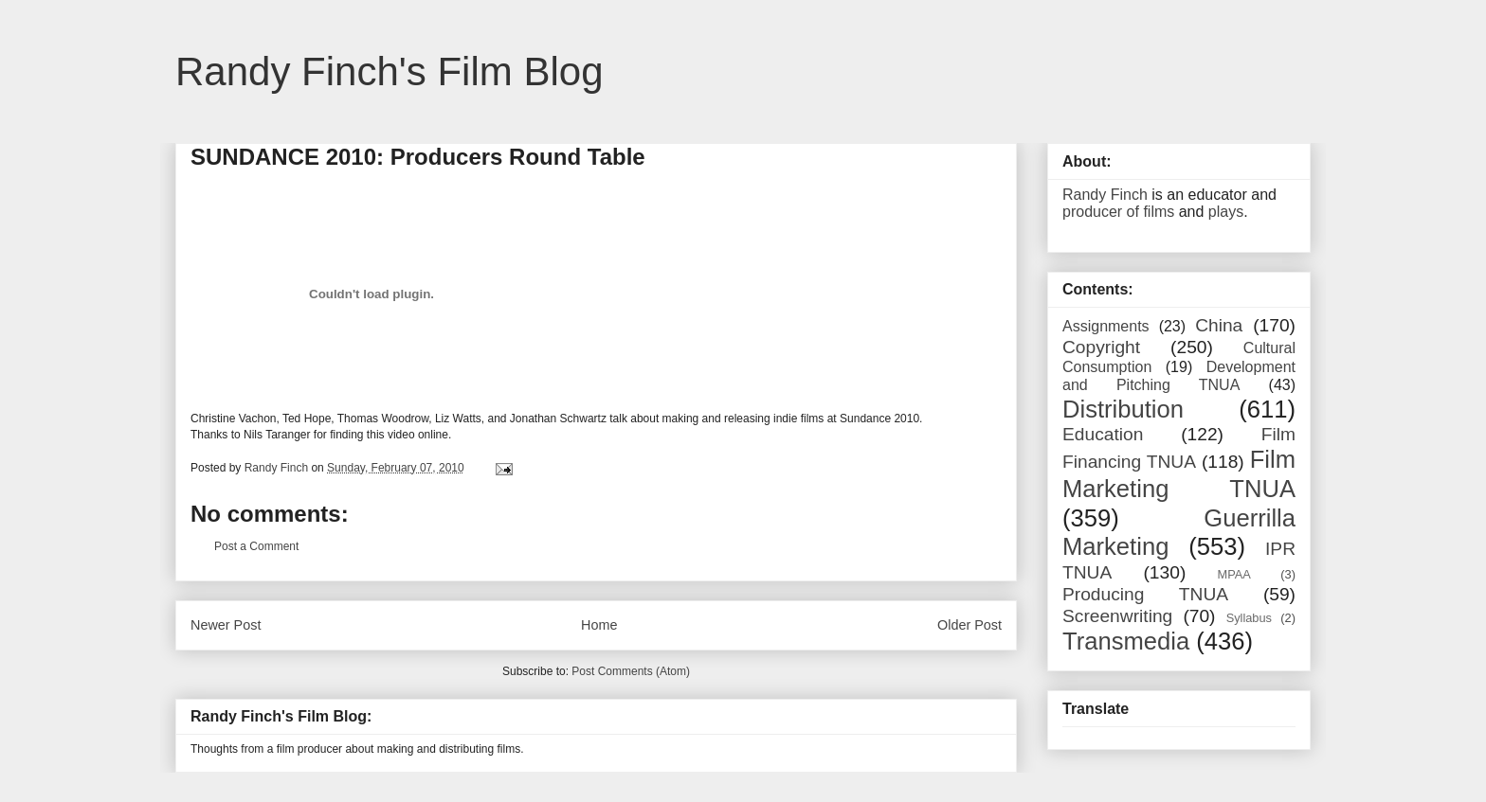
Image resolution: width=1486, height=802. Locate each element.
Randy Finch (1105, 195)
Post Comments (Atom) (630, 671)
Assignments (1106, 326)
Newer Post (225, 625)
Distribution (1123, 409)
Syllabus (1249, 618)
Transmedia (1125, 641)
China (1218, 325)
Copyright (1101, 347)
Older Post (969, 625)
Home (599, 625)
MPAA (1234, 574)
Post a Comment (256, 546)
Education (1102, 434)
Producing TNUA (1145, 594)
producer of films (1118, 212)
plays (1225, 212)
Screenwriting (1117, 616)
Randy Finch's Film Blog (389, 71)
